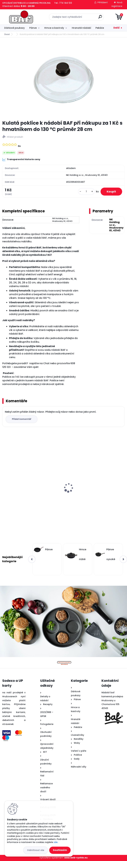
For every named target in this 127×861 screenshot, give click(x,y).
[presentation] (4, 483)
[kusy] (86, 191)
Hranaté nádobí (81, 27)
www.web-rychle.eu (76, 857)
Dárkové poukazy (14, 27)
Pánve (33, 27)
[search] (100, 18)
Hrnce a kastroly (54, 27)
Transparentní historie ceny (21, 159)
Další (116, 27)
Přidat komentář (21, 419)
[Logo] (21, 17)
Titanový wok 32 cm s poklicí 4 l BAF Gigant (93, 480)
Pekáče (100, 27)
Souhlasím (60, 850)
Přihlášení (103, 2)
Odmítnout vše (35, 850)
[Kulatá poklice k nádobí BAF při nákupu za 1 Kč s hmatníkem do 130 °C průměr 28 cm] (63, 78)
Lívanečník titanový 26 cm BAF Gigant (27, 490)
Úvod (6, 34)
